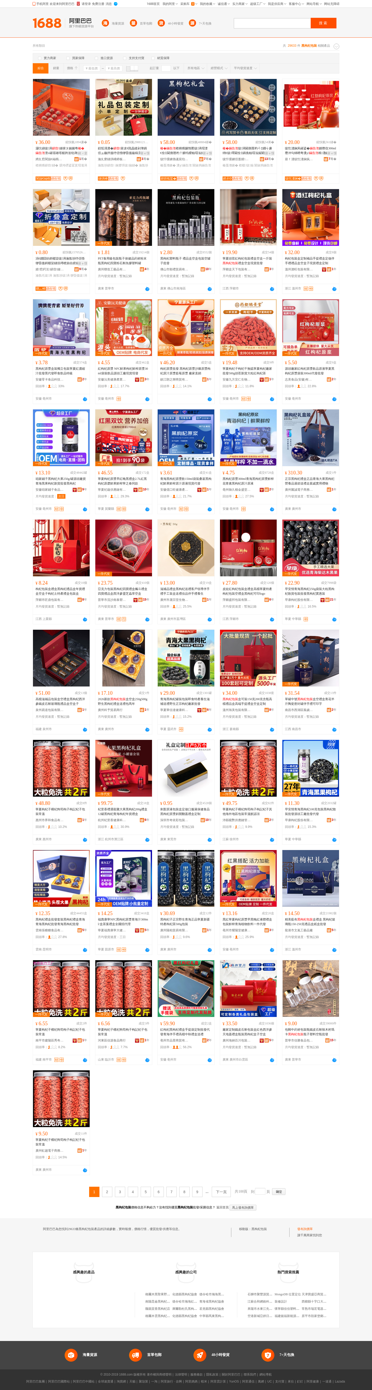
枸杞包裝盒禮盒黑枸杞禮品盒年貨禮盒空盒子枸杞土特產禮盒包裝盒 (60, 591)
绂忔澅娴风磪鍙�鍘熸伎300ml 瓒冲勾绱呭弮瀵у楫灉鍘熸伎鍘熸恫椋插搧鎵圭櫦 (310, 151)
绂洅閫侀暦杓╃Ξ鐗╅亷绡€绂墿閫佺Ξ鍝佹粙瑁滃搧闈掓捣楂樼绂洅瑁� (248, 151)
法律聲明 (181, 1374)
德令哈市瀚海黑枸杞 (213, 1294)
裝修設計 (281, 1301)
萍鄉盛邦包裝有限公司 (237, 600)
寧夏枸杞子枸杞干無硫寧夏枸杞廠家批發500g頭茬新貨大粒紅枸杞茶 (247, 371)
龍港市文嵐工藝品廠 (299, 930)
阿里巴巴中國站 (84, 1381)
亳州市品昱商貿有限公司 (174, 1040)
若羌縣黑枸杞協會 (211, 1309)
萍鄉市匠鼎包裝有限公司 (50, 600)
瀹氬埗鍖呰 (106, 165)
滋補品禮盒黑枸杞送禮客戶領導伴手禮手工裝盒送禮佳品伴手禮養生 (185, 591)
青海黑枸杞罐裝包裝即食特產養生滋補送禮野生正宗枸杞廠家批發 (185, 701)
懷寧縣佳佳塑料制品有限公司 (295, 1309)
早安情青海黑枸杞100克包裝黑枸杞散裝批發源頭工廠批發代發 (310, 811)
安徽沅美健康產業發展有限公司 (112, 379)
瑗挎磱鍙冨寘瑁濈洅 (73, 165)
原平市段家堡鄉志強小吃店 (320, 1316)
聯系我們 (250, 1374)
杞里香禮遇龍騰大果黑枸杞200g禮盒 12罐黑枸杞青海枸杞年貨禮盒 (122, 811)
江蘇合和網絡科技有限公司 (266, 1301)
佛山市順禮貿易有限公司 (174, 269)
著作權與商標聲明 (159, 1374)
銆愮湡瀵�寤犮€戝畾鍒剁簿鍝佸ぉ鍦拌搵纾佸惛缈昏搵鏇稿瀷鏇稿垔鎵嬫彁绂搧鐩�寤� (122, 151)
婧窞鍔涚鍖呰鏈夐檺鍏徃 (50, 269)
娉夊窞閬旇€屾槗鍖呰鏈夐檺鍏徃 (50, 159)
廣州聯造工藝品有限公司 (112, 269)
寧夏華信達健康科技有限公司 (174, 710)
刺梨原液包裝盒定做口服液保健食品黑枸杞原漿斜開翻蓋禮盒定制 (185, 811)
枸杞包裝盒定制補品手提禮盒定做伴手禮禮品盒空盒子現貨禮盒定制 (309, 261)
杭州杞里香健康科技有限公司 (112, 820)
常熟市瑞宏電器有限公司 (319, 1309)
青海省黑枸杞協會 (211, 1301)
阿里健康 (313, 1381)
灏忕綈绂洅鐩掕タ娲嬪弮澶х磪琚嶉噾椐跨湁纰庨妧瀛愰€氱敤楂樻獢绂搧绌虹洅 (61, 151)
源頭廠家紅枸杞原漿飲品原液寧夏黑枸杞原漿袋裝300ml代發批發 (309, 371)
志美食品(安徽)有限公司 (299, 379)
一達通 (327, 1381)
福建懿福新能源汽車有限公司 (295, 1316)
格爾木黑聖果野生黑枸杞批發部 (167, 1294)
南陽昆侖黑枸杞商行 (159, 1301)
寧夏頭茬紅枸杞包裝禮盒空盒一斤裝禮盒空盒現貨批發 (247, 261)
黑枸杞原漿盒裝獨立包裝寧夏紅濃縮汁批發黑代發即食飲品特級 (60, 371)
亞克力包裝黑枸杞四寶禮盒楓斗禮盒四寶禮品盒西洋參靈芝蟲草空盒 (122, 591)
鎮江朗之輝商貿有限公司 (174, 379)
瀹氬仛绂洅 (44, 275)
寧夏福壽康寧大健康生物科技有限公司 (112, 930)
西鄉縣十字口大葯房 (315, 1301)
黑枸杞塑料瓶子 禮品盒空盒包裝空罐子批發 (185, 261)
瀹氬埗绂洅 (61, 275)
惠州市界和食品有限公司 (50, 820)
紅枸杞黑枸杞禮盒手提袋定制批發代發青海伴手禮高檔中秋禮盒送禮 (185, 1032)
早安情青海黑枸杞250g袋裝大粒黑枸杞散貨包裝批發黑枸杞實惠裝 (309, 591)
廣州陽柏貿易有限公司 (174, 930)
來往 (291, 1381)
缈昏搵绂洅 (78, 275)
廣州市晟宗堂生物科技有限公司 (174, 600)
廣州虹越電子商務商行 (50, 1150)
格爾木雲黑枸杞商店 (159, 1316)
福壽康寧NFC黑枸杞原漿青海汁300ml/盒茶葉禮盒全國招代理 (123, 922)
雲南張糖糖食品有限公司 (50, 930)
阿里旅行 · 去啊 (171, 1381)
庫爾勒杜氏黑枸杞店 (186, 1309)
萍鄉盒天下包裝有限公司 (237, 269)
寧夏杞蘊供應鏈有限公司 (112, 489)
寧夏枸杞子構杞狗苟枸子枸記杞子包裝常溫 (60, 811)
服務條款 (196, 1374)
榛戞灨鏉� (168, 165)
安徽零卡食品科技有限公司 (50, 379)
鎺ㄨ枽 (82, 153)
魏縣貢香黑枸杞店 (157, 1309)
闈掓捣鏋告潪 (201, 165)
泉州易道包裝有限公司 (50, 710)
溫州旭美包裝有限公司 (237, 710)
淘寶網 (121, 1381)
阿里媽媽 (191, 1381)
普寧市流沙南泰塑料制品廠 (112, 600)
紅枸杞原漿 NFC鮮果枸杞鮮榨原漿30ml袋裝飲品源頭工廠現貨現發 (123, 371)
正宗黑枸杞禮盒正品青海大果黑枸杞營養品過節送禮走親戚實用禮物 (309, 481)
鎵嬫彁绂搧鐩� (126, 165)
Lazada (340, 1381)
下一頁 (221, 1192)
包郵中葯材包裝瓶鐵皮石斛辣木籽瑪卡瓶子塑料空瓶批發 (309, 1032)
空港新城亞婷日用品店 (263, 1316)
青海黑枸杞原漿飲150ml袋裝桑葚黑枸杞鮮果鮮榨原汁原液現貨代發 (186, 481)
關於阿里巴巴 (231, 1374)
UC (269, 1381)
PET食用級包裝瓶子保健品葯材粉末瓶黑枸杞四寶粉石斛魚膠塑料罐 (122, 261)
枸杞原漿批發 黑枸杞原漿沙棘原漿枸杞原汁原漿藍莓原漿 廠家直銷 (185, 371)
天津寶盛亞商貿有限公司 (319, 1294)
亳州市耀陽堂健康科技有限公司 (237, 930)
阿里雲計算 (218, 1381)
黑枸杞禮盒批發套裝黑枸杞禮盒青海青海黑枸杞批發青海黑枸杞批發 (60, 922)
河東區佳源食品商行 (112, 1040)
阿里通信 (248, 1381)
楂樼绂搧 (246, 165)
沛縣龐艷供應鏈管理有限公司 (237, 820)
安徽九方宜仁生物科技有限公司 (237, 379)
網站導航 (265, 1374)
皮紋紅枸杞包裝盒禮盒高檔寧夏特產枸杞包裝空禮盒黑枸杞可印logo (247, 591)
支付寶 (279, 1381)
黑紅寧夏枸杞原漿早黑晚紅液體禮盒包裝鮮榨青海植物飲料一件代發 (247, 922)
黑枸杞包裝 (259, 1229)
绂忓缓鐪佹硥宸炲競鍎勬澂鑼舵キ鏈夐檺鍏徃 (174, 159)
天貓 (132, 1381)
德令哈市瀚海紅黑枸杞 (187, 1301)
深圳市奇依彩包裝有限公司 (174, 820)
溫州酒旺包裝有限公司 (299, 269)
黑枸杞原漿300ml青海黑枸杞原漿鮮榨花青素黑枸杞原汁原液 (248, 481)
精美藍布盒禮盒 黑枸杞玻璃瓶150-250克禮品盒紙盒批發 (310, 922)
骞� (83, 159)
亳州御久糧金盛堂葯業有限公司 (237, 489)
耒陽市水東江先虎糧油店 (265, 1309)
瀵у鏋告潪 (183, 165)
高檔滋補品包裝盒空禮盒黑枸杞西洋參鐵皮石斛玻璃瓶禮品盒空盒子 (60, 701)
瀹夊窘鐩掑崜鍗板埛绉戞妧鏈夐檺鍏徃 (112, 159)
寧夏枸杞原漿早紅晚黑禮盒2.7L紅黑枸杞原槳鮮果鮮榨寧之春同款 (122, 481)
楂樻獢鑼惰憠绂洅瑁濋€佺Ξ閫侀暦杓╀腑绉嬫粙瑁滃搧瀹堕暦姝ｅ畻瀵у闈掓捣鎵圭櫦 (185, 151)
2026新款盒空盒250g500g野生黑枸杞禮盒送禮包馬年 (122, 701)
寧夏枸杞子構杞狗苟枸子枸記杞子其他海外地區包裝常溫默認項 (247, 811)
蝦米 (204, 1381)
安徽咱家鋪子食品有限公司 (50, 489)
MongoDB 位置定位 (288, 1294)
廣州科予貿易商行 (110, 710)
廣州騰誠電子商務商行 (299, 489)
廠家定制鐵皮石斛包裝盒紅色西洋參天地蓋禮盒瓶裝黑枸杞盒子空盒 (247, 1032)
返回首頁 (222, 1207)
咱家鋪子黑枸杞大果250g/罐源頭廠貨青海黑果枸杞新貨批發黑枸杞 (61, 481)
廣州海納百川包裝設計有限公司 (237, 1040)
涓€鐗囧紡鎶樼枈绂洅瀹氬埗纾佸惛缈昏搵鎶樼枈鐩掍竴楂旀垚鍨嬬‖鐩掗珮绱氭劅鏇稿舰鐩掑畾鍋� (61, 261)
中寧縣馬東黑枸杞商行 (214, 1316)
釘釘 (300, 1381)
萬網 (261, 1381)
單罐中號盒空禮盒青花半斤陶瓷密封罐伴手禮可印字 (309, 701)
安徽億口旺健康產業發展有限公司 (174, 489)
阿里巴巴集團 (35, 1381)
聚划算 (143, 1381)
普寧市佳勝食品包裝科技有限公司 (299, 1040)
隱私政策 (212, 1374)
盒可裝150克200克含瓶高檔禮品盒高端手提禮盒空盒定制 (247, 701)
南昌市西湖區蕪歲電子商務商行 (299, 710)
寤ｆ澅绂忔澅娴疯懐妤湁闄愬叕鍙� (299, 159)
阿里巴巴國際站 (59, 1381)
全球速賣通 (105, 1381)
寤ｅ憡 (145, 153)
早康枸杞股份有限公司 (299, 600)
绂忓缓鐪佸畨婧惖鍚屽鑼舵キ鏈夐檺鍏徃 (237, 159)
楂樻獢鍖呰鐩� (47, 165)
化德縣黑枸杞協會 (184, 1294)
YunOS (234, 1381)
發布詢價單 (305, 1229)
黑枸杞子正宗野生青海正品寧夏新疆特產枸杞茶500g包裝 (185, 922)
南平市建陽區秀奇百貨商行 (50, 1040)
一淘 (154, 1381)
